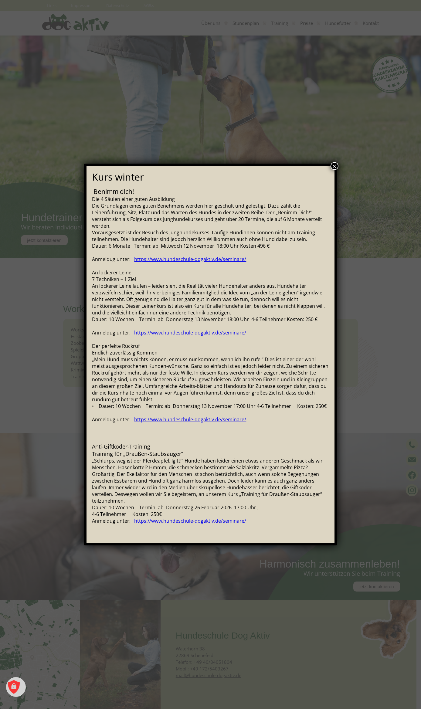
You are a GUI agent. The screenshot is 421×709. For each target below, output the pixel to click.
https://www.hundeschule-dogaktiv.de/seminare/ (190, 259)
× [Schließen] (334, 166)
